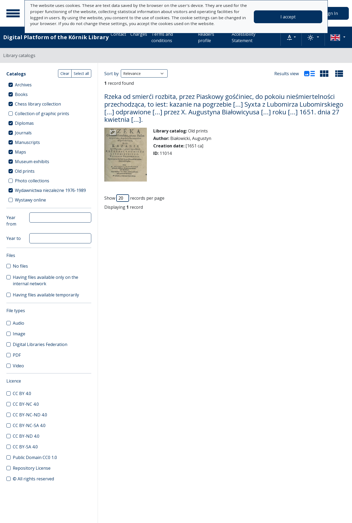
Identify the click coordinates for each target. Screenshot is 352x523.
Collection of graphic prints (42, 113)
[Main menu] (13, 13)
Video (18, 366)
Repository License (32, 468)
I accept (288, 17)
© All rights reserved (33, 479)
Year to (13, 238)
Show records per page (134, 198)
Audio (18, 323)
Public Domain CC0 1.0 (35, 457)
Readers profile (206, 37)
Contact (118, 34)
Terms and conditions (162, 37)
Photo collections (32, 181)
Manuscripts (27, 142)
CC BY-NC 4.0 (26, 404)
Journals (23, 133)
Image (19, 334)
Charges (138, 34)
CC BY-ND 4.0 (26, 436)
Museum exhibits (32, 161)
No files (20, 266)
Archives (23, 85)
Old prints (25, 171)
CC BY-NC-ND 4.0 (30, 415)
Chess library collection (38, 104)
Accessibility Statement (243, 37)
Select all (81, 73)
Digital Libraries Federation (40, 344)
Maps (20, 152)
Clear (64, 73)
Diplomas (24, 123)
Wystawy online (30, 200)
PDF (17, 355)
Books (21, 94)
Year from (11, 221)
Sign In (331, 13)
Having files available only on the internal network (45, 280)
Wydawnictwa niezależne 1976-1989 (50, 190)
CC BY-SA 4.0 (25, 447)
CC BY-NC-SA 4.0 (29, 425)
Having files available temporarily (46, 295)
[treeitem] (48, 84)
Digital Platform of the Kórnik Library (56, 37)
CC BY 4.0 (22, 393)
